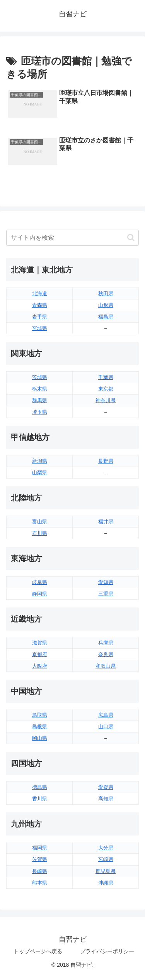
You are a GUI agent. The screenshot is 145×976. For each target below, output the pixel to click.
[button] (131, 237)
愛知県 (105, 582)
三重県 (105, 594)
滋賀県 (39, 643)
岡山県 (39, 738)
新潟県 (39, 461)
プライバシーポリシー (107, 951)
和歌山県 (106, 666)
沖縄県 (105, 883)
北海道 (39, 293)
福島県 (105, 317)
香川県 (39, 799)
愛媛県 (105, 787)
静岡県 (39, 594)
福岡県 (39, 848)
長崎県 (39, 871)
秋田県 (105, 293)
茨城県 (39, 377)
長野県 (105, 461)
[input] (72, 238)
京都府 (39, 654)
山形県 (105, 305)
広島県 (105, 715)
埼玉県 (39, 412)
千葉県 (105, 377)
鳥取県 (39, 715)
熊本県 (39, 883)
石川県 (39, 533)
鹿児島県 (106, 871)
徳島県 (39, 787)
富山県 (39, 521)
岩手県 (39, 317)
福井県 (105, 521)
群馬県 (39, 400)
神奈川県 (106, 400)
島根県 (39, 726)
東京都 (105, 389)
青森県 (39, 305)
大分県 (105, 848)
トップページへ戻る (38, 951)
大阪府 (39, 666)
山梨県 (39, 472)
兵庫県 (105, 643)
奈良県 (105, 654)
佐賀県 (39, 859)
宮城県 (39, 328)
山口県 (105, 726)
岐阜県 (39, 582)
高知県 (105, 799)
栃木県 (39, 389)
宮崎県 (105, 859)
